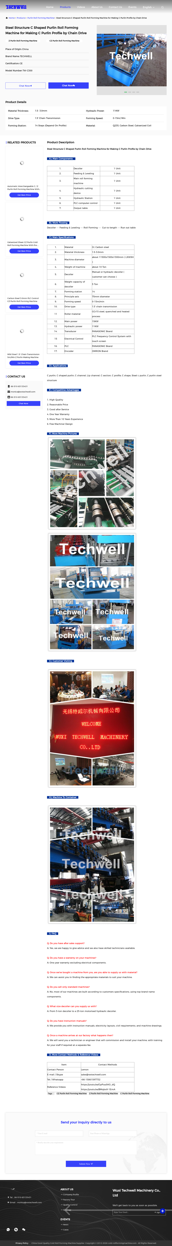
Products (65, 7)
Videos (81, 7)
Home (49, 7)
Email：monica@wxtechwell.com (24, 1202)
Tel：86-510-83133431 (19, 1197)
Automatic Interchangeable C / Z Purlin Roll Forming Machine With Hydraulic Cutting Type (23, 189)
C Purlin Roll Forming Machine (134, 1093)
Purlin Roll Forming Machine (40, 18)
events (132, 7)
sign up (158, 1212)
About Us (96, 7)
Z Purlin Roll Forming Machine (103, 1093)
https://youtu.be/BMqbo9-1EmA (98, 1089)
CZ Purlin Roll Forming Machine (72, 1093)
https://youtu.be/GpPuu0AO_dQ (98, 1084)
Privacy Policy (22, 1243)
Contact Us (115, 7)
